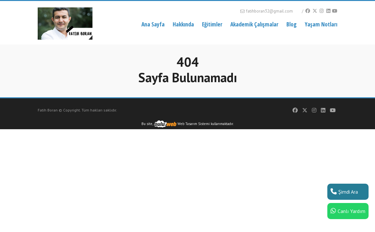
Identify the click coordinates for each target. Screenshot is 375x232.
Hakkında (183, 24)
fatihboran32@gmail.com (266, 11)
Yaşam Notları (321, 24)
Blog (291, 24)
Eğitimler (212, 24)
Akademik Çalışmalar (254, 24)
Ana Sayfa (153, 24)
